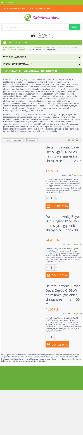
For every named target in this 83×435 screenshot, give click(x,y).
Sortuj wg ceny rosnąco (14, 140)
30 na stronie (31, 140)
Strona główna (9, 47)
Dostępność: (66, 175)
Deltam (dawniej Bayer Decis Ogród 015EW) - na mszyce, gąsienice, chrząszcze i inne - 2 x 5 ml (63, 156)
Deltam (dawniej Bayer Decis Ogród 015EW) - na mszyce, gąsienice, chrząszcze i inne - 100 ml (63, 295)
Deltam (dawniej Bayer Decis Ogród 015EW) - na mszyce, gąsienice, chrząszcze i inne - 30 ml (63, 225)
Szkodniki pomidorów (18, 49)
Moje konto (7, 3)
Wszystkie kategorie (16, 42)
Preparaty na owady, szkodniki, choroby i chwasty (37, 47)
